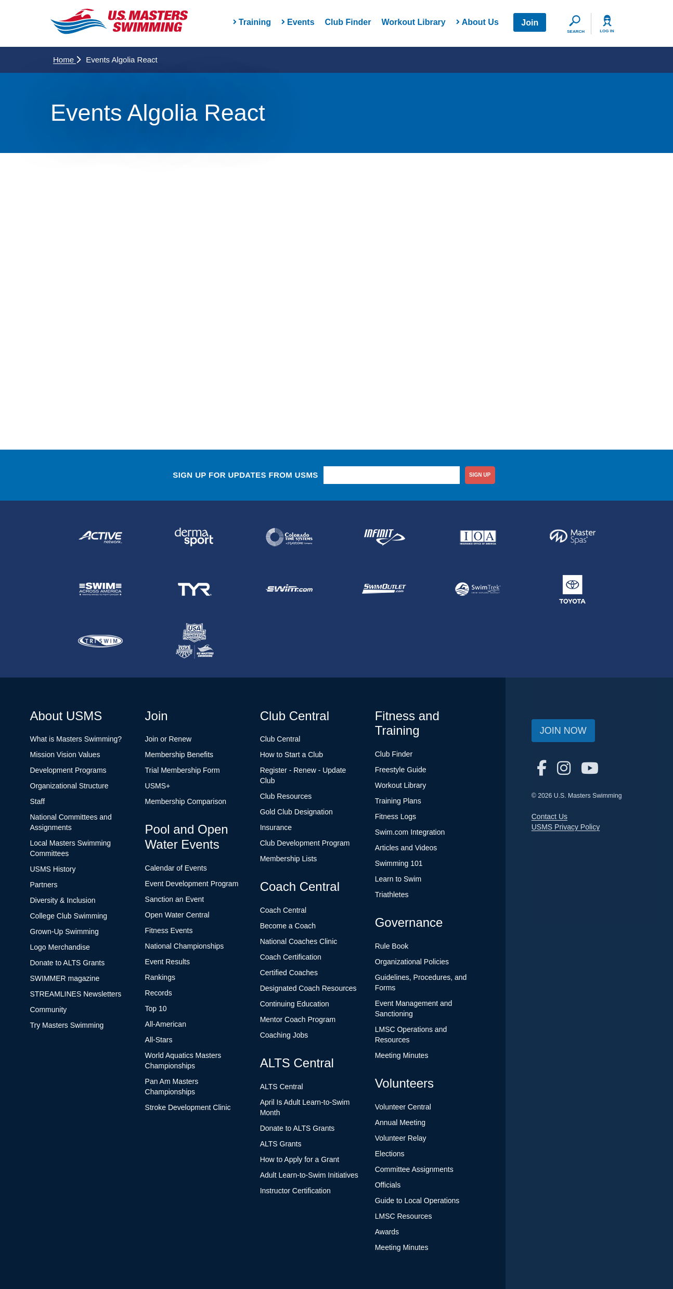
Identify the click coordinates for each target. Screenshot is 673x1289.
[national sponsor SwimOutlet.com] (384, 589)
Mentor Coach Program (298, 1019)
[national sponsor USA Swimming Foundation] (195, 641)
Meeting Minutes (402, 1055)
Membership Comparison (185, 801)
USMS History (53, 869)
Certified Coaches (289, 972)
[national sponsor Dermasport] (195, 537)
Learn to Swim (398, 879)
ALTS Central (281, 1086)
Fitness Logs (395, 816)
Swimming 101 (399, 863)
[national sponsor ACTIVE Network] (100, 537)
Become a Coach (288, 926)
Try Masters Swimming (67, 1025)
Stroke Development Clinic (188, 1107)
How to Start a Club (291, 754)
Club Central (280, 739)
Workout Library (413, 22)
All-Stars (159, 1040)
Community (48, 1009)
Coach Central (283, 910)
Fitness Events (169, 930)
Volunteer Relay (400, 1138)
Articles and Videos (406, 848)
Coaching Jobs (284, 1035)
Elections (390, 1154)
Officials (388, 1185)
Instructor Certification (295, 1190)
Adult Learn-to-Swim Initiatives (309, 1175)
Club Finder (348, 22)
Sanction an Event (174, 899)
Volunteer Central (403, 1107)
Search (576, 31)
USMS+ (158, 786)
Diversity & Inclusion (63, 900)
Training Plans (398, 801)
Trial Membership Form (182, 770)
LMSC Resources (403, 1216)
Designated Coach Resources (308, 988)
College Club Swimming (69, 916)
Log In (607, 31)
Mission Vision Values (65, 754)
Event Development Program (192, 883)
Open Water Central (177, 915)
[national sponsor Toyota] (572, 589)
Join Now (563, 730)
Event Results (167, 962)
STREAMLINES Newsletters (76, 994)
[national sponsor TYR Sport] (195, 589)
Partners (44, 884)
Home (67, 59)
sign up (479, 475)
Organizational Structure (69, 786)
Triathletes (392, 894)
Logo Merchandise (60, 947)
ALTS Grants (281, 1144)
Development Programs (68, 770)
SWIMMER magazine (65, 978)
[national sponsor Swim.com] (289, 589)
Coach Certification (290, 957)
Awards (387, 1232)
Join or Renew (168, 739)
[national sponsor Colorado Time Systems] (289, 537)
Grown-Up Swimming (64, 931)
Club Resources (286, 796)
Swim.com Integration (410, 832)
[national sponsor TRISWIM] (100, 641)
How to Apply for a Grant (300, 1159)
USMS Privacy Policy (566, 827)
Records (158, 993)
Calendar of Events (176, 868)
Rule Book (392, 946)
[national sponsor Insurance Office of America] (478, 537)
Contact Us (549, 816)
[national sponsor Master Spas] (572, 537)
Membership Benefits (179, 754)
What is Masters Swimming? (76, 739)
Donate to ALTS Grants (67, 963)
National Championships (184, 946)
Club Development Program (305, 843)
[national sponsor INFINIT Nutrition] (384, 537)
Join (529, 22)
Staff (37, 801)
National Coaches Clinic (299, 941)
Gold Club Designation (296, 812)
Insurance (276, 827)
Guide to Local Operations (417, 1200)
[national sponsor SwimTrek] (478, 589)
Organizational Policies (412, 962)
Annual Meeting (400, 1122)
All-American (165, 1024)
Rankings (160, 977)
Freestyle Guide (400, 769)
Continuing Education (294, 1004)
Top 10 (156, 1008)
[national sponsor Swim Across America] (100, 589)
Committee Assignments (414, 1169)
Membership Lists (288, 858)
